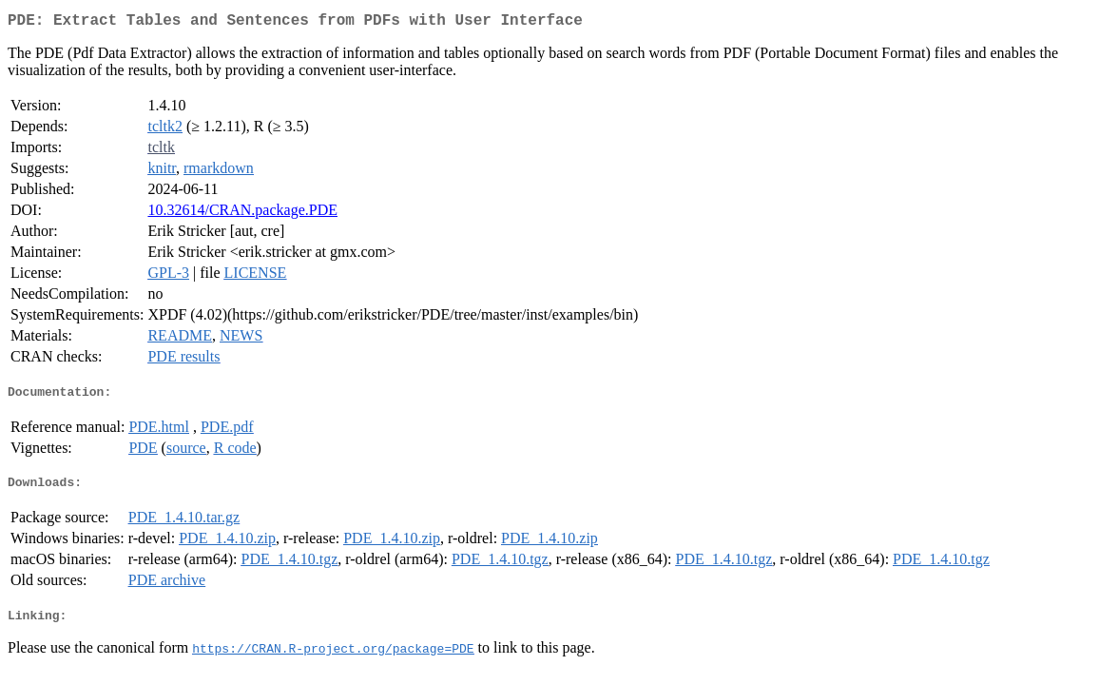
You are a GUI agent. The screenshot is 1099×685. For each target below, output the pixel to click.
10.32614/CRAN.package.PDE (242, 214)
